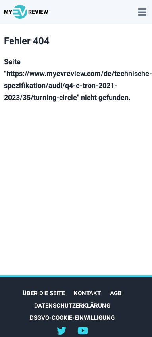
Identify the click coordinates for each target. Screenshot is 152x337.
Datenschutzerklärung (72, 305)
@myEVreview (61, 330)
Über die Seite (44, 293)
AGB (116, 293)
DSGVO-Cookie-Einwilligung (72, 317)
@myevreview (83, 330)
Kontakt (87, 293)
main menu (142, 8)
